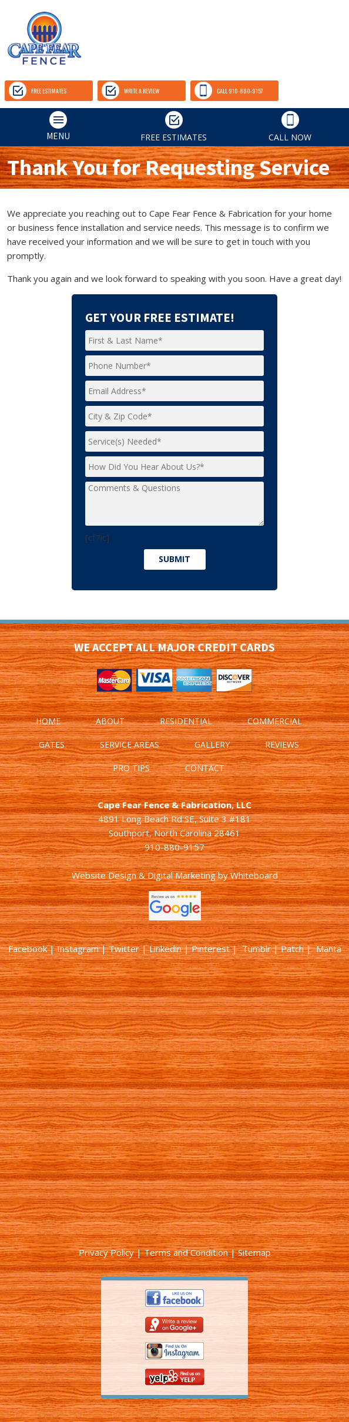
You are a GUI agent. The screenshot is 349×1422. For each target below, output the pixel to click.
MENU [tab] (37, 126)
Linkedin (165, 948)
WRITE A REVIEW (130, 90)
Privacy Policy (106, 1252)
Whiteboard (254, 875)
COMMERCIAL (274, 721)
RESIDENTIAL (186, 721)
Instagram (78, 948)
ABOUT (110, 721)
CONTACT (204, 768)
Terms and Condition (186, 1252)
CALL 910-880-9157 (228, 90)
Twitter (124, 948)
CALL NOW (290, 127)
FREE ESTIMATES (37, 90)
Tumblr (256, 948)
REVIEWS (282, 744)
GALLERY (212, 744)
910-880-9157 (174, 847)
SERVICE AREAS (129, 744)
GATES (52, 744)
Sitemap (254, 1252)
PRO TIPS (131, 768)
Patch (292, 948)
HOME (48, 721)
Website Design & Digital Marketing (144, 875)
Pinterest (211, 948)
